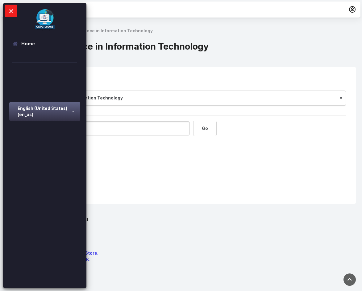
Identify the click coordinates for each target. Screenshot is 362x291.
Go (205, 128)
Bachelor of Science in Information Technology (102, 30)
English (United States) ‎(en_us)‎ (42, 111)
